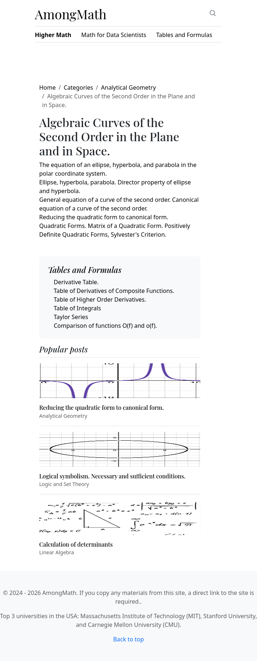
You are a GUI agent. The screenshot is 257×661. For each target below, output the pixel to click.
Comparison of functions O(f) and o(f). (105, 326)
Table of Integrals (77, 308)
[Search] (212, 13)
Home (47, 87)
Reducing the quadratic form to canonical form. (103, 217)
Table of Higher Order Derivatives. (100, 299)
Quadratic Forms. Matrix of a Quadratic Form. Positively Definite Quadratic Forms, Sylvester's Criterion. (114, 230)
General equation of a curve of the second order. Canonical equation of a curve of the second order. (119, 204)
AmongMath (71, 14)
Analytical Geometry (128, 87)
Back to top (128, 639)
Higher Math (53, 35)
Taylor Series (71, 317)
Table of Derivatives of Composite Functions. (114, 291)
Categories (78, 87)
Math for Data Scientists (113, 35)
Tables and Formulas (184, 35)
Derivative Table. (76, 282)
